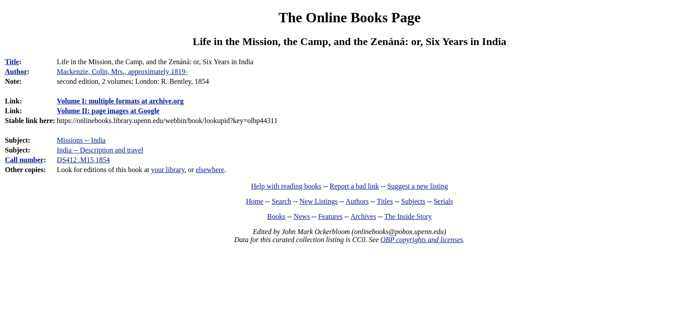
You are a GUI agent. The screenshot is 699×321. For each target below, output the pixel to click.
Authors (357, 201)
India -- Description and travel (100, 150)
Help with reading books (286, 186)
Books (276, 216)
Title (12, 62)
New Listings (319, 201)
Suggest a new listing (417, 186)
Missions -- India (81, 140)
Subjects (413, 201)
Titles (385, 201)
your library (168, 169)
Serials (443, 201)
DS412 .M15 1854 (83, 160)
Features (330, 216)
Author (16, 71)
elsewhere (210, 169)
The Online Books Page (349, 17)
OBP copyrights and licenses (421, 239)
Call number (24, 160)
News (302, 216)
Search (282, 201)
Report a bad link (354, 186)
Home (254, 201)
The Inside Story (408, 216)
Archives (363, 216)
